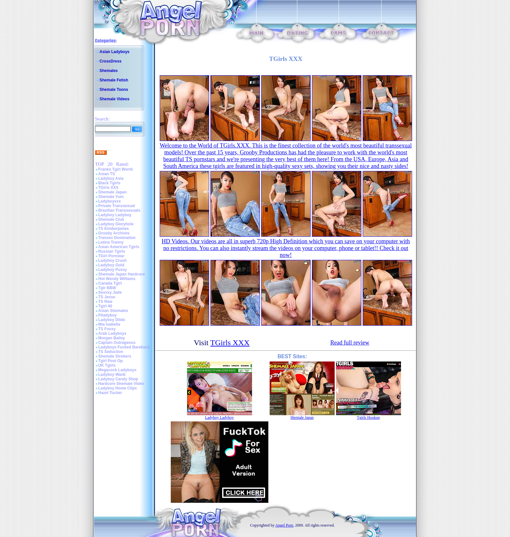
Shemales (109, 70)
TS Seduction (110, 351)
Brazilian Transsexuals (119, 210)
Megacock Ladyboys (117, 370)
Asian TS (106, 174)
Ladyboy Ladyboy (114, 215)
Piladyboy (107, 315)
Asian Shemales (113, 310)
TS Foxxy (106, 329)
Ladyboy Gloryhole (116, 224)
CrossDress (110, 61)
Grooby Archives (113, 233)
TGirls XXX (108, 187)
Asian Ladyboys (114, 51)
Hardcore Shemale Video (121, 383)
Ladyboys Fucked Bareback (124, 347)
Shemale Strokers (114, 356)
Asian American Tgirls (118, 247)
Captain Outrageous (117, 342)
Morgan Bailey (111, 338)
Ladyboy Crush (112, 260)
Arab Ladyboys (112, 333)
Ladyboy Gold (111, 265)
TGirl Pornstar (111, 256)
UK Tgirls (106, 365)
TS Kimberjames (113, 228)
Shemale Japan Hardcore (121, 274)
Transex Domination (117, 237)
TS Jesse (106, 297)
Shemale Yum (111, 196)
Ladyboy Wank (112, 374)
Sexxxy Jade (110, 292)
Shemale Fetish (114, 80)
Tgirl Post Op (110, 361)
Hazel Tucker (110, 392)
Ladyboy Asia (111, 178)
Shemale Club (111, 219)
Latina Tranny (111, 242)
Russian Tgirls (111, 251)
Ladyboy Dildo (111, 320)
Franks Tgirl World (115, 169)
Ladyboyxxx (109, 201)
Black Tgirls (109, 183)
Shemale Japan (112, 192)
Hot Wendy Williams (116, 278)
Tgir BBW (107, 288)
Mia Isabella (109, 324)
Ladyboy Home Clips (117, 388)
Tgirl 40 (105, 306)
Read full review (349, 342)
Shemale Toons (114, 89)
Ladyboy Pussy (112, 269)
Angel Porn (284, 525)
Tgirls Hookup (368, 417)
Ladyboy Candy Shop (118, 379)
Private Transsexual (116, 206)
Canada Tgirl (110, 283)
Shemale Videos (114, 99)
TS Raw (105, 301)
